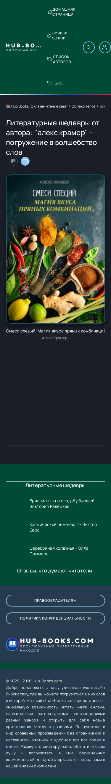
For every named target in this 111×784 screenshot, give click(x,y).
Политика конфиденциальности (55, 618)
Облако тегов (83, 106)
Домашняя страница (61, 12)
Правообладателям (55, 600)
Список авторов (59, 59)
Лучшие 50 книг (58, 36)
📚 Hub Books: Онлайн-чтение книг (36, 106)
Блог (56, 83)
